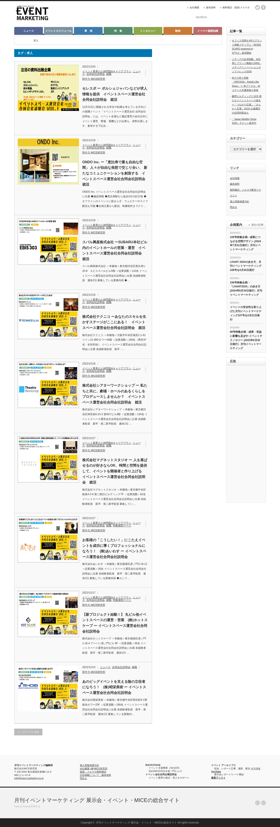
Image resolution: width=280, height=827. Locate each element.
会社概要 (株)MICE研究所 (93, 768)
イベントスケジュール (58, 30)
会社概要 (194, 7)
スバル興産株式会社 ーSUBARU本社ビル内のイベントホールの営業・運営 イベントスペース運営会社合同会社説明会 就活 (114, 250)
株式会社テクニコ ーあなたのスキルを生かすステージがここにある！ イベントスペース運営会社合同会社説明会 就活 (114, 322)
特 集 (118, 30)
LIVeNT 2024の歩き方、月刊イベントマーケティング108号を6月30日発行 (245, 266)
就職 (108, 74)
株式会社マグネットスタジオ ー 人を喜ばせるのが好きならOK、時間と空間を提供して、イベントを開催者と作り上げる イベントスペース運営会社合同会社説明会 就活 (114, 471)
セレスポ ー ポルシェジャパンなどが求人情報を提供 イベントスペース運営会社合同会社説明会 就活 (114, 94)
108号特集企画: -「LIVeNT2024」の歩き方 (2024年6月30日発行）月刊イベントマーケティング (246, 288)
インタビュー (148, 30)
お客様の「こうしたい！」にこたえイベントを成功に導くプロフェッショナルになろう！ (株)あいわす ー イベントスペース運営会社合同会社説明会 (114, 548)
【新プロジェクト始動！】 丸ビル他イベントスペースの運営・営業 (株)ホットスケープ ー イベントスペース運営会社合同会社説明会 (115, 623)
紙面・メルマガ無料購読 (93, 771)
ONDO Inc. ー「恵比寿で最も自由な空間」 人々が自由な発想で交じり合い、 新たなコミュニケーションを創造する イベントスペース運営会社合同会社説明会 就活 (115, 173)
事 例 (88, 30)
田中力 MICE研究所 (93, 78)
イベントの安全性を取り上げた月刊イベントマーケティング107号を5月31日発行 (245, 313)
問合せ (233, 207)
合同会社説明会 (95, 74)
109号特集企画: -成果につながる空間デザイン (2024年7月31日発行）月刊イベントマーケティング (245, 243)
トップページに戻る (28, 732)
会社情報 (235, 178)
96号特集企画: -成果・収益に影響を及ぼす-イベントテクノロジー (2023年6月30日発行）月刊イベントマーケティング (246, 340)
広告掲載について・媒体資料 (95, 775)
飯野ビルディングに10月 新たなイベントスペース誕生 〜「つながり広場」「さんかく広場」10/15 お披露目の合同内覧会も (247, 104)
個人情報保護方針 (239, 201)
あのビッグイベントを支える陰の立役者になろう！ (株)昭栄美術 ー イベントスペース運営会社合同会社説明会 (114, 687)
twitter (257, 7)
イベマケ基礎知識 (207, 30)
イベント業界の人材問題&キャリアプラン (106, 71)
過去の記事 (257, 224)
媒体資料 (211, 7)
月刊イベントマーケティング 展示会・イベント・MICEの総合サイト (97, 800)
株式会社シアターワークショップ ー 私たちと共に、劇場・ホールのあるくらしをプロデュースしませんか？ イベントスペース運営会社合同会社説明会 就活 (114, 394)
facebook (263, 7)
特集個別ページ (122, 525)
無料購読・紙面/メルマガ (236, 7)
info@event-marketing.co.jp (29, 778)
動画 (177, 30)
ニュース (28, 30)
